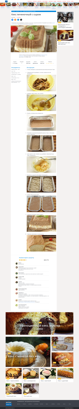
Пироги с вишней (76, 7)
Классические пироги (25, 7)
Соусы (68, 1)
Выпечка (30, 1)
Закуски (51, 1)
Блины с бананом (2, 7)
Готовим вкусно (9, 403)
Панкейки (31, 6)
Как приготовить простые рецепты (6, 1)
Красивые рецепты (59, 7)
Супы (72, 1)
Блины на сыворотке (42, 7)
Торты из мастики (70, 7)
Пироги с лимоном (65, 7)
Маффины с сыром (8, 7)
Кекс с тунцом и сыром (61, 349)
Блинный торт (19, 7)
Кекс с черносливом (12, 380)
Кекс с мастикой (46, 380)
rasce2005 (13, 17)
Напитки (59, 1)
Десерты (39, 1)
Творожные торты (14, 7)
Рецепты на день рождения (53, 7)
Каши (55, 1)
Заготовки (45, 1)
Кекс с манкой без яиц (24, 356)
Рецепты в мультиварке (48, 7)
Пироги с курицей (36, 7)
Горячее (35, 1)
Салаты (64, 1)
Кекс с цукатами (63, 380)
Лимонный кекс (11, 396)
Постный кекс (28, 396)
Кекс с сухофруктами (60, 365)
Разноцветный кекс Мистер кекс (64, 43)
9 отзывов (19, 17)
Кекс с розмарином (29, 380)
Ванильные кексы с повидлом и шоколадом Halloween (65, 26)
